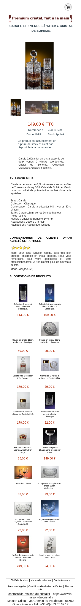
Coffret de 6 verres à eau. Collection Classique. (22, 306)
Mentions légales (17, 586)
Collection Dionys (23, 483)
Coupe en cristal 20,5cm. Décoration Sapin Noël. (23, 521)
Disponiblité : (35, 134)
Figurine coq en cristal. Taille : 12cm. (49, 520)
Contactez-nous (62, 580)
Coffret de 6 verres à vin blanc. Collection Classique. (50, 306)
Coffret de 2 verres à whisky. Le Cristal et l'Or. (49, 377)
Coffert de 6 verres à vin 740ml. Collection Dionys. (23, 557)
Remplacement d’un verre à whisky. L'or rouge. (23, 449)
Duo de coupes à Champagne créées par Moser (49, 449)
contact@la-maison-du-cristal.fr (29, 594)
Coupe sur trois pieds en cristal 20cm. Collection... (49, 485)
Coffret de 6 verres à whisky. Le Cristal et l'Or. (23, 412)
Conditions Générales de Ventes (45, 586)
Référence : (35, 130)
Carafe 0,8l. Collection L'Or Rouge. (23, 377)
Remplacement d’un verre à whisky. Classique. (49, 414)
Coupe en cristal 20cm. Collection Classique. (49, 341)
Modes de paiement (40, 580)
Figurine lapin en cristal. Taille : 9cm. (49, 556)
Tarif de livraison (19, 580)
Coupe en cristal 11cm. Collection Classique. (22, 341)
